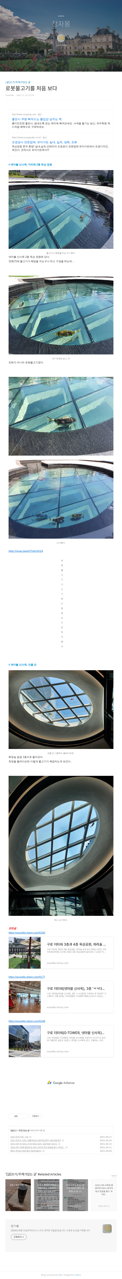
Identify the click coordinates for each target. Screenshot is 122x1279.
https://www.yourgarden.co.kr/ (26, 137)
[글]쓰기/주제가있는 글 (17, 82)
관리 (77, 65)
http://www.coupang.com (24, 114)
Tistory (78, 1275)
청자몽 (61, 24)
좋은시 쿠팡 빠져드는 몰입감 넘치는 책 (37, 119)
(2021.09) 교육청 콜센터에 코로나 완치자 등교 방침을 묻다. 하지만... (37, 1147)
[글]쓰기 (13, 1130)
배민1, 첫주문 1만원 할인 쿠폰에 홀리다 (25, 1151)
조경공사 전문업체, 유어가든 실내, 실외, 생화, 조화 (44, 142)
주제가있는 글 (23, 1130)
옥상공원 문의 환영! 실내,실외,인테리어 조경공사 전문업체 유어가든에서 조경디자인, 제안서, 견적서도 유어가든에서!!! (60, 148)
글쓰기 (44, 65)
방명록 (55, 65)
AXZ (60, 1275)
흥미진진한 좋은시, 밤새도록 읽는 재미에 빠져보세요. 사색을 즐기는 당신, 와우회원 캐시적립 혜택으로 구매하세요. (61, 125)
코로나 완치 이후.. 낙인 (19, 1137)
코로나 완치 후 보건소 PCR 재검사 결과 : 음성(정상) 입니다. (33, 1144)
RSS (66, 65)
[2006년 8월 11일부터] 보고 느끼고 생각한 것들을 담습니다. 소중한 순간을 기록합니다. (50, 1230)
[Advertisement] (61, 1082)
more (114, 1175)
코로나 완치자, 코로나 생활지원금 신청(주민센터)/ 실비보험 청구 (35, 1140)
